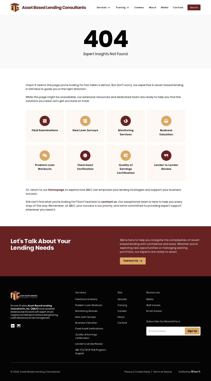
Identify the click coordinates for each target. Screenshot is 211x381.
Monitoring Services (86, 311)
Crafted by (189, 371)
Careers (139, 7)
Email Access (154, 311)
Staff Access (153, 305)
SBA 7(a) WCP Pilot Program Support (90, 351)
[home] (48, 7)
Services (122, 299)
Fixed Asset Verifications (89, 328)
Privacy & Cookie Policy (137, 371)
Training (122, 305)
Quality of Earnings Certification (86, 336)
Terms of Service (162, 371)
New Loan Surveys (85, 317)
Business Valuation (86, 322)
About (152, 7)
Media (164, 7)
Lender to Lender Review (89, 343)
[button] (103, 7)
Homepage (56, 190)
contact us (109, 202)
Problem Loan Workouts (88, 305)
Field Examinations (86, 299)
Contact (178, 7)
